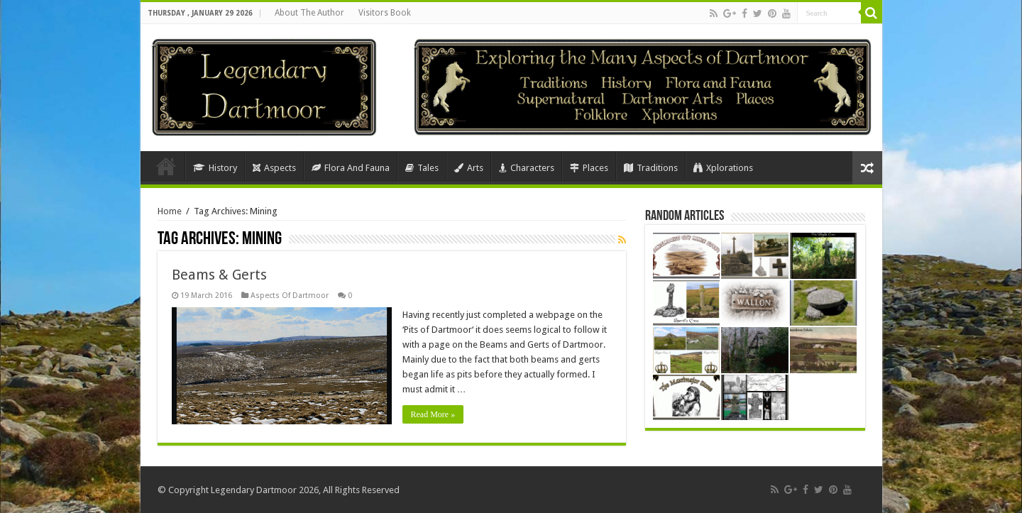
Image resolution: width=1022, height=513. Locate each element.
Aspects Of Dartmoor (290, 295)
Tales (422, 167)
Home (166, 166)
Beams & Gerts (219, 274)
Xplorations (723, 167)
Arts (468, 167)
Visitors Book (384, 13)
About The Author (309, 13)
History (215, 167)
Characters (526, 167)
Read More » (433, 414)
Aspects (274, 167)
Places (589, 167)
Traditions (651, 167)
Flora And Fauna (351, 167)
